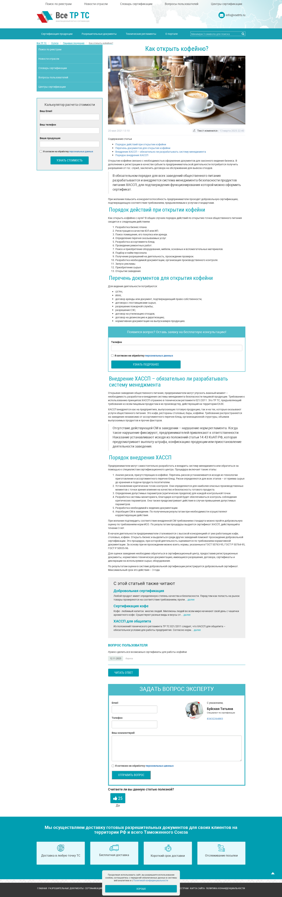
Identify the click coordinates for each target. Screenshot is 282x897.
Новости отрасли (96, 4)
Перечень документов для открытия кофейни (142, 148)
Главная (42, 888)
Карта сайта (197, 888)
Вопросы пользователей (181, 4)
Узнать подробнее (146, 364)
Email (115, 702)
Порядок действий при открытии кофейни (140, 144)
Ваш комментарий (123, 732)
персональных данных (159, 355)
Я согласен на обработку (142, 355)
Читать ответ (123, 673)
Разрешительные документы (99, 34)
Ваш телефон (48, 124)
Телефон (116, 342)
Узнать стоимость (70, 160)
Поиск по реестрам (58, 4)
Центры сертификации (226, 4)
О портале (171, 34)
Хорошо (141, 888)
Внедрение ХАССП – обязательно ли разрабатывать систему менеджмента (160, 151)
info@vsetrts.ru (235, 15)
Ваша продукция (50, 138)
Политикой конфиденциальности (150, 880)
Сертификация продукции (57, 34)
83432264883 (215, 718)
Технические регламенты (141, 34)
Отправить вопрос (131, 775)
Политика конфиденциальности (225, 888)
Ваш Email (46, 111)
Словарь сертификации (136, 4)
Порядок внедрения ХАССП (131, 155)
